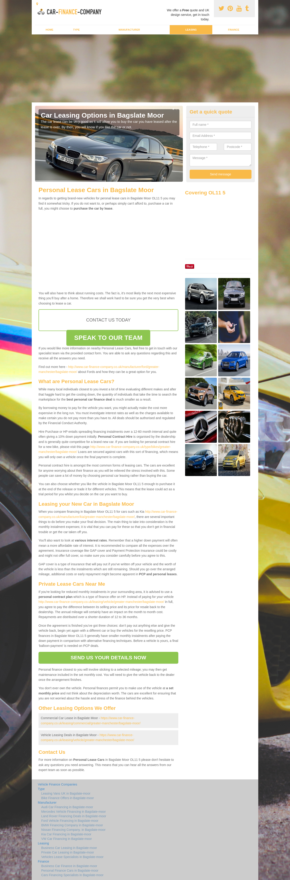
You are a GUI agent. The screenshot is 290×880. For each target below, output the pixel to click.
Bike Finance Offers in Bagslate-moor (67, 798)
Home (49, 29)
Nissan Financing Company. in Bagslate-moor (73, 830)
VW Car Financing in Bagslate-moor (66, 839)
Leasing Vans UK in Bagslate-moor (65, 793)
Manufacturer (129, 29)
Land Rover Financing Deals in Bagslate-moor (73, 816)
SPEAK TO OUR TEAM (108, 337)
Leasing (191, 29)
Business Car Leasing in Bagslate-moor (69, 848)
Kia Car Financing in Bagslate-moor (66, 834)
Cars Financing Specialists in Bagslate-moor (72, 875)
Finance (233, 29)
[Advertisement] (145, 68)
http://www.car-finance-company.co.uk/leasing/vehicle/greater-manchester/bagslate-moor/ (101, 602)
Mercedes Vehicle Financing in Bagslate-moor (73, 811)
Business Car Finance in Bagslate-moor (69, 866)
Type (76, 29)
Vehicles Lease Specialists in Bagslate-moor (72, 857)
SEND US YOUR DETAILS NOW (108, 657)
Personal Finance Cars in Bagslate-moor (69, 870)
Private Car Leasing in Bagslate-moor (67, 852)
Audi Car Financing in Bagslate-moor (67, 807)
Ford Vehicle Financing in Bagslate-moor (69, 820)
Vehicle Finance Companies (57, 784)
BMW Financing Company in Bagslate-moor (72, 825)
